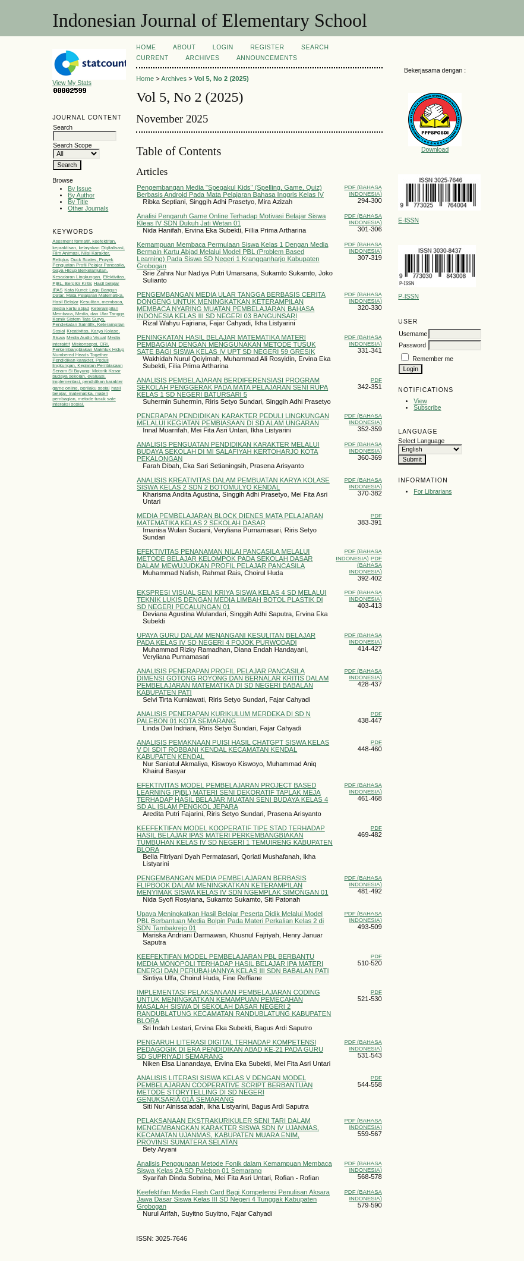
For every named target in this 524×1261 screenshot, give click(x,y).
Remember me (432, 359)
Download (435, 149)
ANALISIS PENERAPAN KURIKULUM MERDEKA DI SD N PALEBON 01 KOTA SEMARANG (224, 717)
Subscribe (427, 407)
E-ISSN (408, 220)
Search (315, 47)
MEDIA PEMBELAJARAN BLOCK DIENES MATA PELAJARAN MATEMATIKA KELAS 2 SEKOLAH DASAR (230, 519)
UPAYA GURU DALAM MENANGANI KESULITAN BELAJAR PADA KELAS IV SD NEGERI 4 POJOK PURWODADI (226, 639)
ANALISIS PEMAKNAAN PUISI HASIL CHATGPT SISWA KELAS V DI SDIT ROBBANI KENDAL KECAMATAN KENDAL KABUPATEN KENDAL (233, 749)
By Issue (79, 189)
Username (413, 334)
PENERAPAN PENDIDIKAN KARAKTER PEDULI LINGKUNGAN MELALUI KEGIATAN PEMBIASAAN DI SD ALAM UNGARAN (233, 419)
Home (146, 47)
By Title (78, 202)
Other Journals (88, 208)
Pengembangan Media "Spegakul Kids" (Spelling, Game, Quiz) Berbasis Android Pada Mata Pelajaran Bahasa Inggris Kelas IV (230, 191)
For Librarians (432, 491)
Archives (202, 58)
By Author (81, 195)
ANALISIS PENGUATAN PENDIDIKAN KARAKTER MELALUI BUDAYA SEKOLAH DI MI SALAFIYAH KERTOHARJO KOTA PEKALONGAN (228, 451)
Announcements (267, 58)
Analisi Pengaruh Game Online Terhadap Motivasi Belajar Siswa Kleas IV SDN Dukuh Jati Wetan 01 (231, 219)
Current (152, 58)
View (420, 401)
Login (223, 47)
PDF (376, 380)
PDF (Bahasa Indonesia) (362, 190)
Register (267, 47)
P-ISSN (408, 296)
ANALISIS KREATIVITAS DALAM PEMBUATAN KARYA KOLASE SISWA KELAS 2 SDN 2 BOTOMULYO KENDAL (233, 483)
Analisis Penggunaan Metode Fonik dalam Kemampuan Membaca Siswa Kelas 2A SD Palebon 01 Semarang (234, 1167)
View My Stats (96, 80)
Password (412, 345)
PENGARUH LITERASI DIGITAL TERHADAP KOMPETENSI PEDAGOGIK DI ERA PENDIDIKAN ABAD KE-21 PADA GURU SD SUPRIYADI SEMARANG (230, 1049)
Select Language (421, 441)
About (184, 47)
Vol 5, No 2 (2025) (221, 78)
